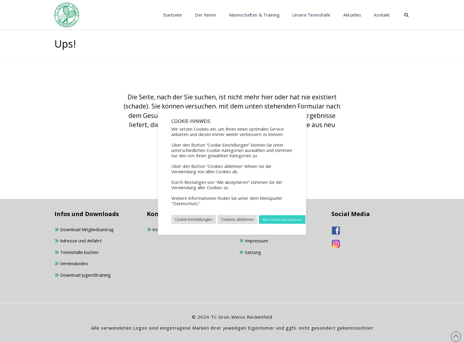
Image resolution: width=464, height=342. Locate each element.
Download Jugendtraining (82, 275)
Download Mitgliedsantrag (84, 229)
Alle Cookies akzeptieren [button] (282, 219)
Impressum (253, 241)
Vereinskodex (71, 263)
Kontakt (157, 229)
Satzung (250, 252)
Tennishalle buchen (76, 252)
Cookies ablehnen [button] (237, 219)
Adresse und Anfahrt (78, 241)
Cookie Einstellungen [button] (193, 219)
